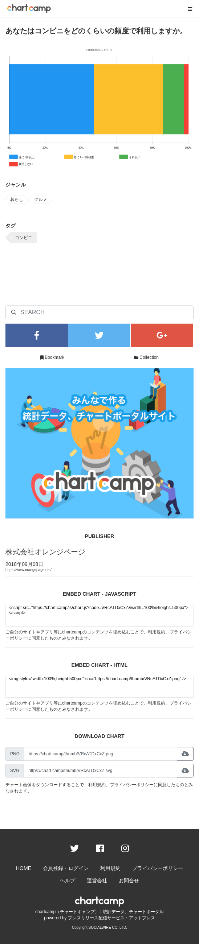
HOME (23, 868)
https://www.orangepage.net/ (28, 570)
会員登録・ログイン (66, 868)
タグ (10, 226)
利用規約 (156, 632)
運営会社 (97, 880)
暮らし (16, 199)
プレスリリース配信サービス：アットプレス (111, 917)
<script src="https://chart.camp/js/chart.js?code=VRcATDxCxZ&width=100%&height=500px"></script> (99, 616)
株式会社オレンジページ (45, 552)
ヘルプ (67, 880)
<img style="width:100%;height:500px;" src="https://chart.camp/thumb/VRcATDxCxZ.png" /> (99, 687)
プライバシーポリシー (132, 784)
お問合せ (129, 880)
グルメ (40, 199)
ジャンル (15, 185)
